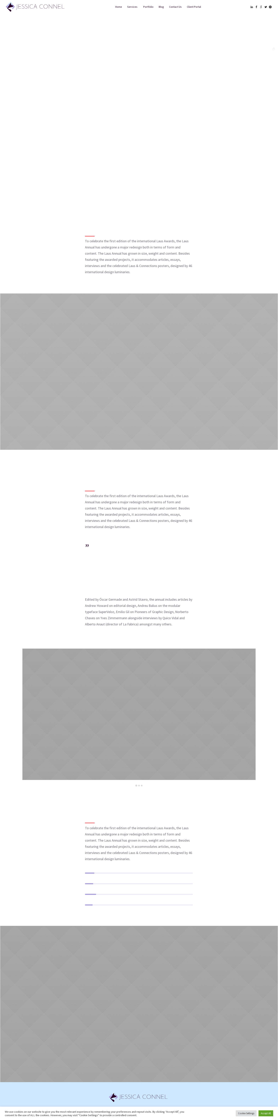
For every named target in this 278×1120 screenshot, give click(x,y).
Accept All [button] (266, 1113)
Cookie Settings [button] (246, 1113)
